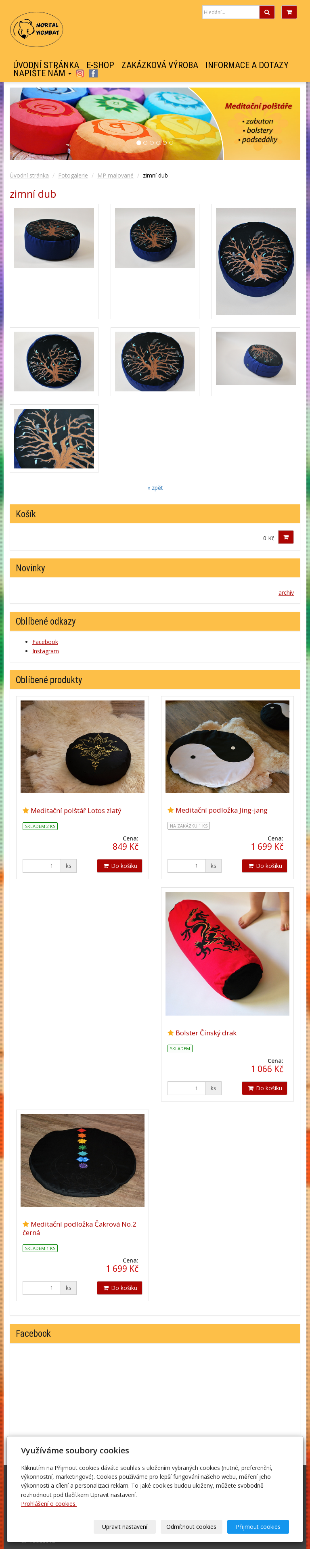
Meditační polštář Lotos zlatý (76, 810)
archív (286, 592)
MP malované (115, 175)
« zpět (155, 487)
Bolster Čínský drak (206, 1032)
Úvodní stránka (46, 65)
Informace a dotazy (247, 65)
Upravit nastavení (124, 1526)
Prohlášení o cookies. (49, 1503)
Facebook (93, 73)
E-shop (100, 65)
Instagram (79, 73)
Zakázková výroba (159, 65)
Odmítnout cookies (191, 1526)
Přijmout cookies (258, 1526)
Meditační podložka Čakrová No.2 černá (79, 1228)
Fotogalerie (73, 175)
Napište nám (42, 73)
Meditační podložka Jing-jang (222, 810)
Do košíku (119, 866)
